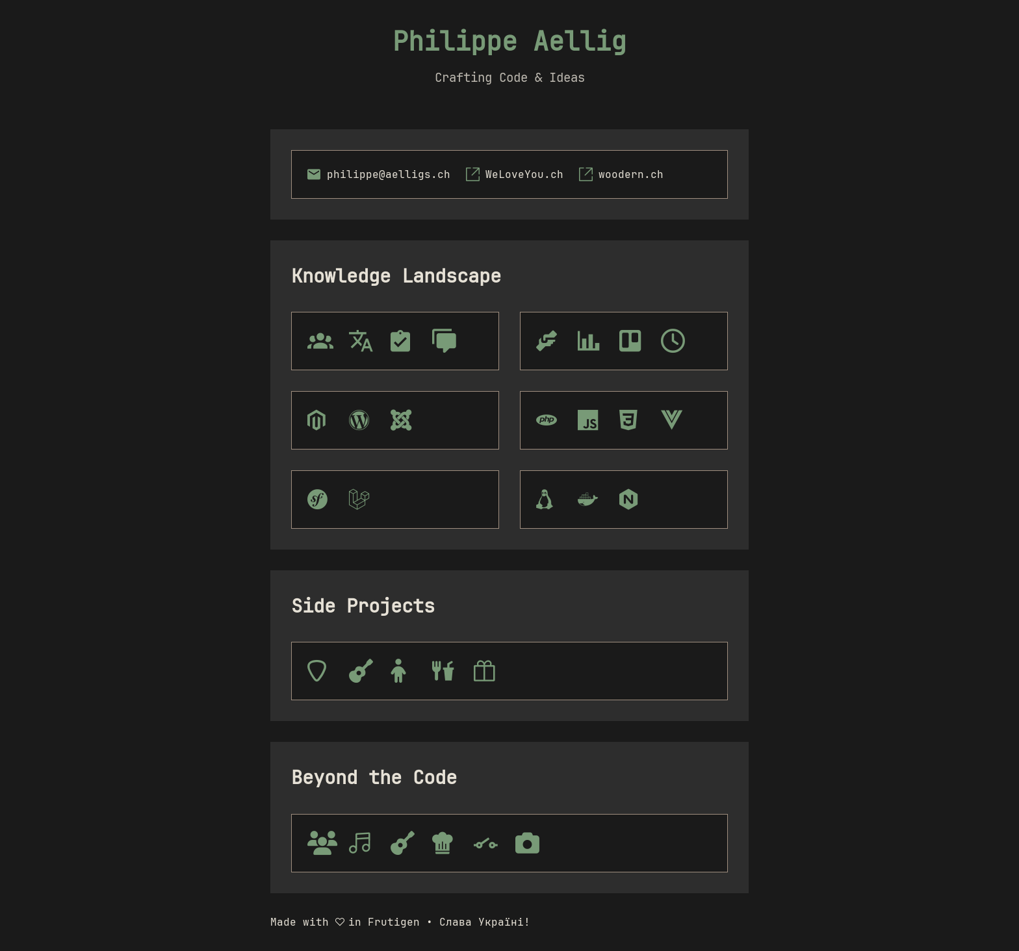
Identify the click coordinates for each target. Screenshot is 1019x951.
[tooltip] (320, 671)
